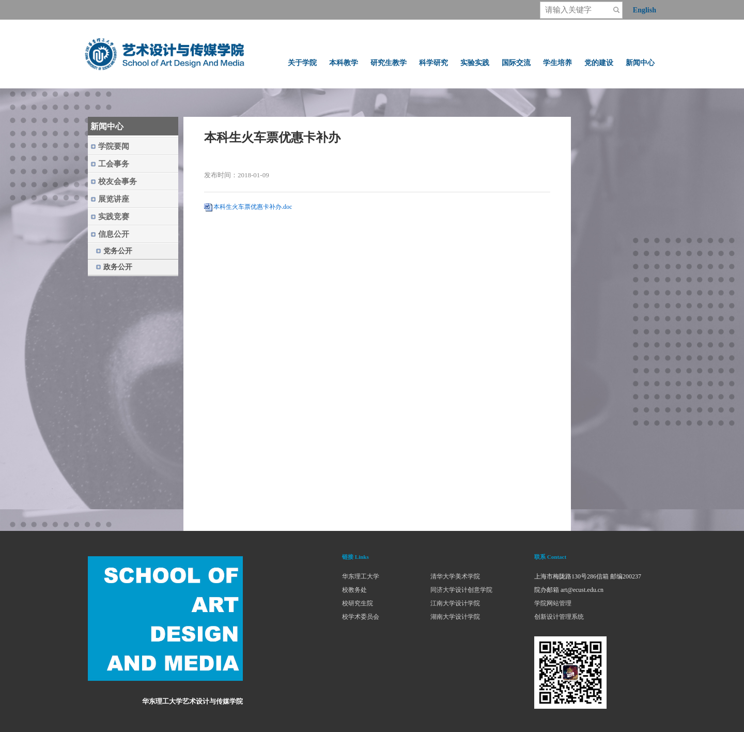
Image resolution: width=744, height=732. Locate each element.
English (644, 10)
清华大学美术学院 (455, 576)
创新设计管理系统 (559, 616)
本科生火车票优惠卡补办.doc (252, 206)
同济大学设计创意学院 (461, 589)
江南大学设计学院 (455, 603)
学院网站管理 (552, 603)
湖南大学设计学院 (455, 616)
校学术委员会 (360, 616)
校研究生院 (357, 603)
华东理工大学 (360, 576)
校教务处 (354, 589)
